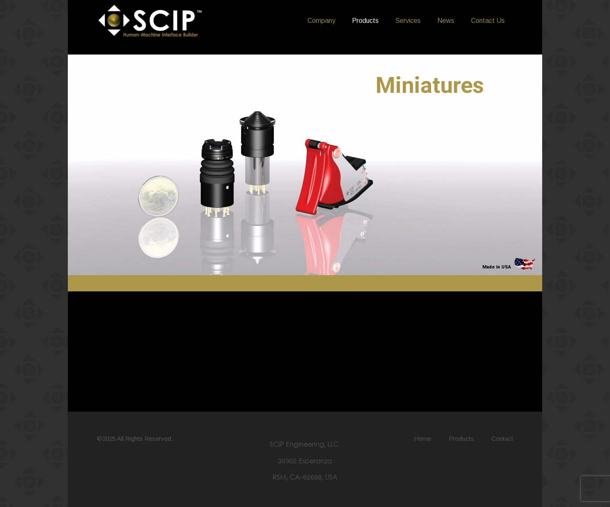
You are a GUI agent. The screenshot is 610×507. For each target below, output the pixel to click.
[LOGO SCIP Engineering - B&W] (150, 21)
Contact (502, 438)
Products (461, 438)
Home (422, 438)
